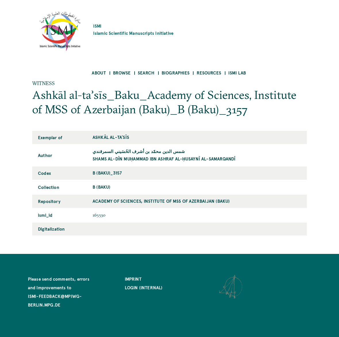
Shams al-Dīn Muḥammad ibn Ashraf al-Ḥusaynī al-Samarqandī (164, 159)
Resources (209, 73)
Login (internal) (144, 287)
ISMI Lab (237, 73)
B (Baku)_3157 (107, 173)
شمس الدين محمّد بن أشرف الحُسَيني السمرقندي (139, 151)
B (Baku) (101, 187)
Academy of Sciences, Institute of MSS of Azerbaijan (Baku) (161, 201)
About (99, 73)
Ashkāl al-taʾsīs (111, 137)
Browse (122, 73)
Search (146, 73)
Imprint (133, 279)
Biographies (175, 73)
